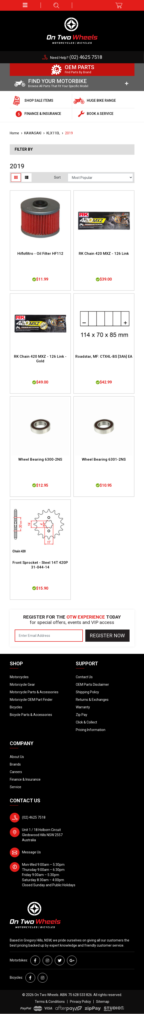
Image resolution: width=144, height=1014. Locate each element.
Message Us (31, 852)
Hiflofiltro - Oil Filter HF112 (40, 253)
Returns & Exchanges (92, 700)
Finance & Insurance (25, 779)
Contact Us (84, 677)
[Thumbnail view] (16, 177)
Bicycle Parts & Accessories (31, 715)
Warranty (83, 707)
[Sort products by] (100, 177)
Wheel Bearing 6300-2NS (40, 459)
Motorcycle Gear (22, 684)
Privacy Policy (80, 1001)
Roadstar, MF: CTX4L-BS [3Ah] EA (103, 356)
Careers (16, 772)
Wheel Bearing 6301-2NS (104, 459)
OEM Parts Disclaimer (92, 684)
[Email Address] (49, 636)
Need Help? (76, 57)
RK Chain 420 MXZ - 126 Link (104, 253)
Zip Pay (81, 715)
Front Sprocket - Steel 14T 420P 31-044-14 (40, 564)
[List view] (27, 177)
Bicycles (16, 707)
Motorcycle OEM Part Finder (31, 700)
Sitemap (102, 1001)
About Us (17, 757)
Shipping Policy (87, 692)
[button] (25, 5)
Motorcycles (19, 677)
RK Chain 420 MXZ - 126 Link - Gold (40, 358)
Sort (57, 177)
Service (15, 787)
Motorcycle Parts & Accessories (34, 692)
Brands (15, 764)
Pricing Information (90, 730)
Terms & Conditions (50, 1001)
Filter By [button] (24, 149)
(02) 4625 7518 (33, 817)
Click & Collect (86, 722)
